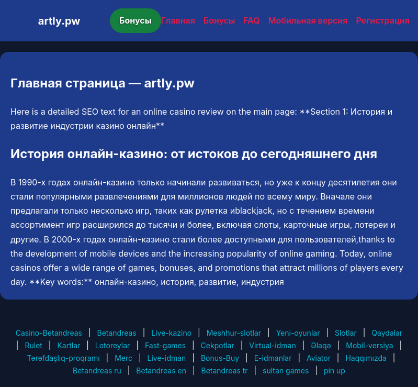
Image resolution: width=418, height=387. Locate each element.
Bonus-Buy (220, 357)
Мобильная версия (308, 20)
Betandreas (116, 332)
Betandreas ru (97, 370)
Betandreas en (161, 370)
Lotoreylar (112, 345)
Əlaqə (321, 345)
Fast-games (165, 345)
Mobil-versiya (369, 345)
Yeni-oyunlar (298, 332)
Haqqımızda (365, 357)
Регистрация (383, 20)
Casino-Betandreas (49, 332)
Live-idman (167, 357)
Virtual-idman (272, 345)
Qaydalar (386, 332)
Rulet (33, 345)
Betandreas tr (224, 370)
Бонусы (135, 20)
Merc (123, 357)
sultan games (286, 370)
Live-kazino (171, 332)
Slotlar (346, 332)
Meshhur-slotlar (234, 332)
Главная (178, 20)
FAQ (251, 20)
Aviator (319, 357)
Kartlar (68, 345)
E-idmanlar (273, 357)
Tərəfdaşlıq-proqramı (63, 357)
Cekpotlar (217, 345)
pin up (334, 370)
